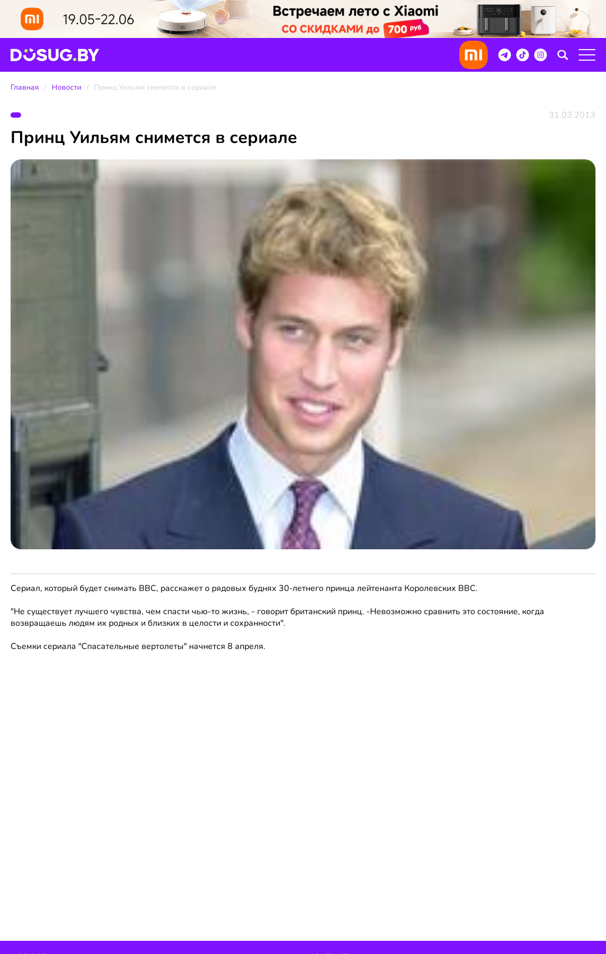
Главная (25, 87)
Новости (66, 87)
